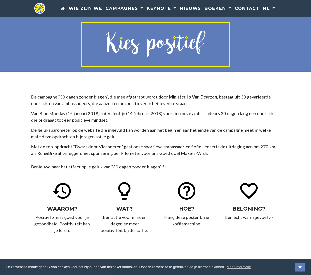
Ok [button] (299, 267)
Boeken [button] (216, 8)
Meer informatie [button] (239, 267)
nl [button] (267, 8)
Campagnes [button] (122, 8)
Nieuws (190, 8)
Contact (247, 8)
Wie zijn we (85, 8)
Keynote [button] (159, 8)
